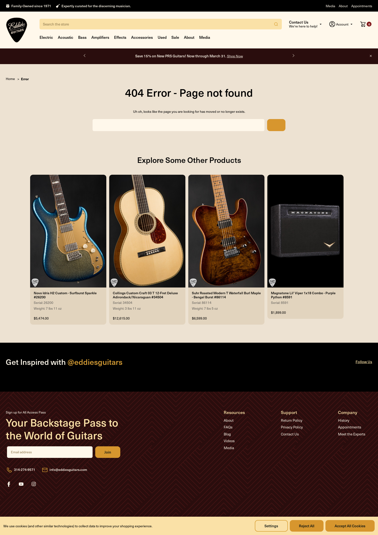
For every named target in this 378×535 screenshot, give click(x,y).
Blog (227, 434)
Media (330, 6)
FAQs (228, 427)
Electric (46, 37)
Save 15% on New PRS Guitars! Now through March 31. (189, 55)
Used (162, 37)
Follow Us (364, 361)
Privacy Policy (292, 427)
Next (293, 55)
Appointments (361, 6)
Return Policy (291, 420)
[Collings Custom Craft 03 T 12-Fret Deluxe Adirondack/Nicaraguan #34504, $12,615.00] (147, 231)
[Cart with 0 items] (366, 24)
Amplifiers (100, 37)
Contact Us (290, 434)
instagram (34, 484)
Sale (175, 37)
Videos (229, 440)
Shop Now (235, 56)
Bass (82, 37)
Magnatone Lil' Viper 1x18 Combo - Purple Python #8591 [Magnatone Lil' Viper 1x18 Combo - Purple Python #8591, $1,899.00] (303, 295)
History (343, 420)
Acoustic (65, 37)
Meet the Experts (351, 434)
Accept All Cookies (350, 525)
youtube (21, 484)
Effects (120, 37)
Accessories (142, 37)
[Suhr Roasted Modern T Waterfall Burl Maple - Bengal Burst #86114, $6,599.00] (226, 231)
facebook (9, 484)
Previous (85, 55)
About (343, 6)
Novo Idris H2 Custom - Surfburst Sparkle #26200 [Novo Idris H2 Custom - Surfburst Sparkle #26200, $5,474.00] (65, 295)
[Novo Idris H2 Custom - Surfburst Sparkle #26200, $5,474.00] (68, 231)
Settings (271, 525)
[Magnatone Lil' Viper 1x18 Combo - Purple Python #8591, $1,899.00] (305, 231)
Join (107, 452)
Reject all (306, 525)
